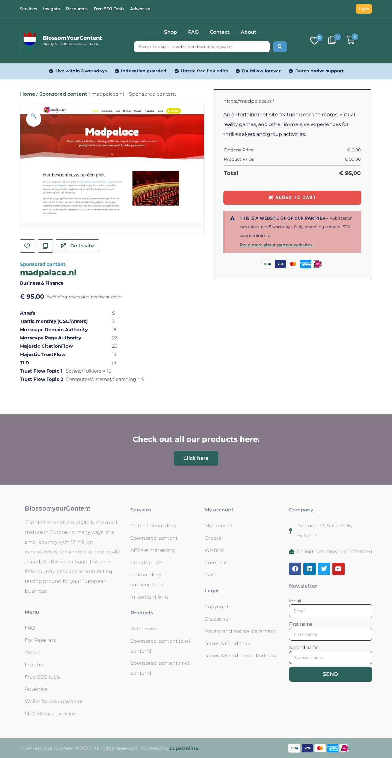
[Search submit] (280, 46)
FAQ (193, 32)
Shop (170, 32)
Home (27, 94)
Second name (303, 647)
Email (295, 600)
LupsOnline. (184, 748)
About (248, 32)
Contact (220, 32)
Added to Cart (295, 197)
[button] (33, 119)
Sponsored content (63, 94)
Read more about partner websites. (276, 244)
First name (300, 624)
